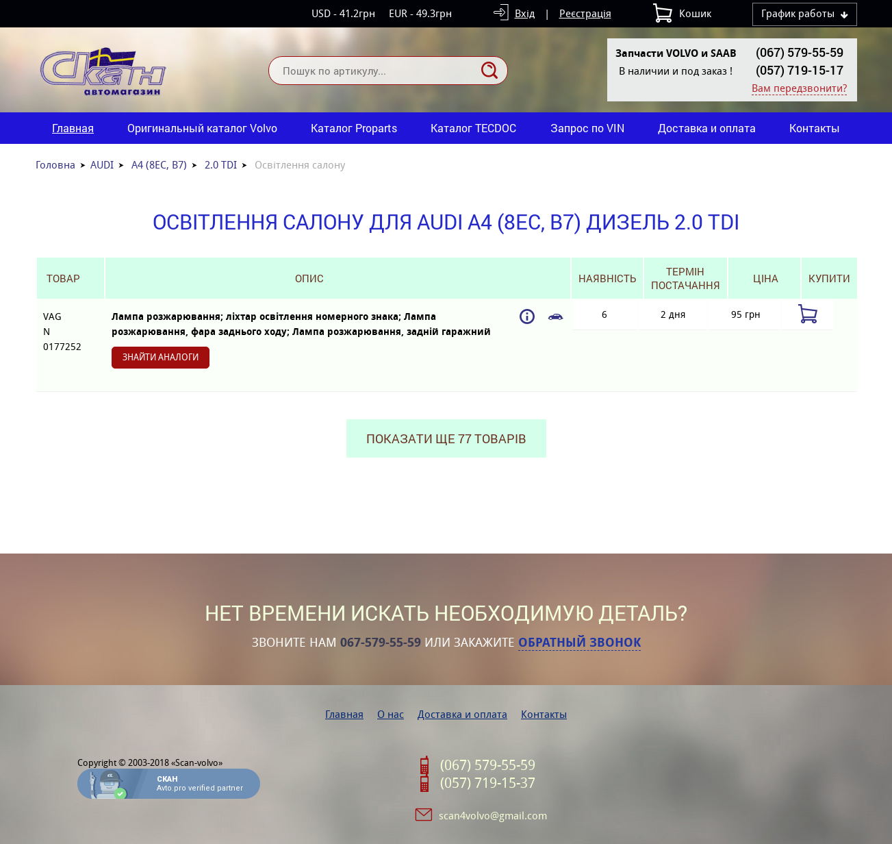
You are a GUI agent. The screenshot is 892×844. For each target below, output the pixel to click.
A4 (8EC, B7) (159, 164)
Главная (73, 128)
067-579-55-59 (380, 642)
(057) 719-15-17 (799, 70)
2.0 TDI (221, 164)
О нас (390, 714)
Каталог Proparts (354, 128)
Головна (55, 164)
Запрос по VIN (587, 128)
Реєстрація (585, 13)
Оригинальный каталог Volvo (202, 128)
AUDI (102, 164)
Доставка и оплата (707, 128)
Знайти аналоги (161, 357)
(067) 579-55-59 (799, 52)
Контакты (814, 128)
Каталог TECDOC (473, 128)
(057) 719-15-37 (487, 783)
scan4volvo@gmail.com (493, 815)
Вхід (525, 13)
